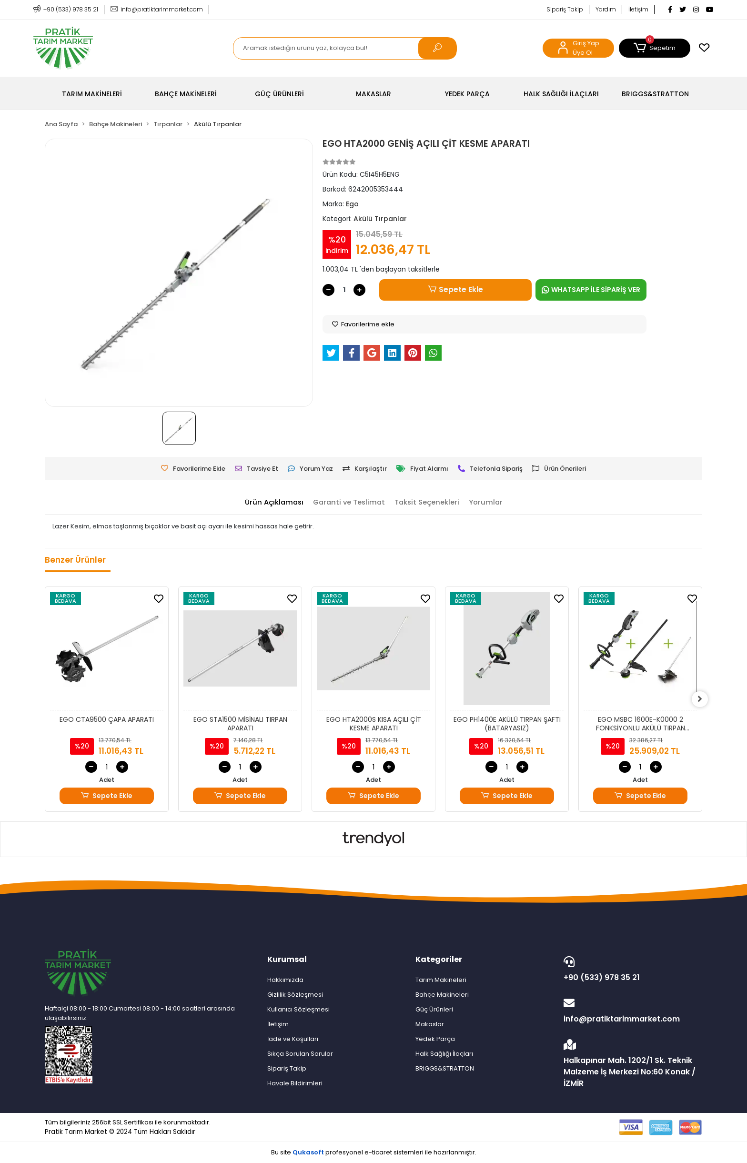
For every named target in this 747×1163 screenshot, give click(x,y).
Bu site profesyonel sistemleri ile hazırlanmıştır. (373, 1152)
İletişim (638, 9)
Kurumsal (287, 959)
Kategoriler (438, 959)
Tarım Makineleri (440, 979)
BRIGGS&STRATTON (444, 1068)
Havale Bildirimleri (295, 1083)
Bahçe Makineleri (442, 994)
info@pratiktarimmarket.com (630, 1011)
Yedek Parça (435, 1038)
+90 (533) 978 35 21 (630, 969)
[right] (702, 699)
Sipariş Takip (564, 9)
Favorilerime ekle (363, 324)
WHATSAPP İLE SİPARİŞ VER (591, 289)
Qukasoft (308, 1152)
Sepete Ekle (455, 289)
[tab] (272, 502)
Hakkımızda (285, 979)
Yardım (606, 9)
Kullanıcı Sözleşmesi (298, 1009)
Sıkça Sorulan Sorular (300, 1053)
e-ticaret (378, 1152)
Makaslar (429, 1024)
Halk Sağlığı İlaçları (444, 1053)
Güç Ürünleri (434, 1009)
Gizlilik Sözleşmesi (295, 994)
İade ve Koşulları (292, 1038)
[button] (654, 48)
